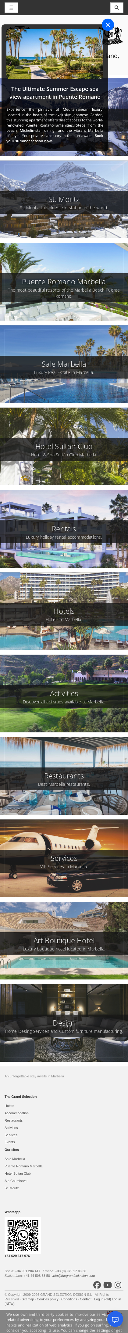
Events (10, 1142)
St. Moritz (12, 1188)
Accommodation (17, 1113)
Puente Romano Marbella (24, 1166)
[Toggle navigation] (117, 7)
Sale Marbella (15, 1159)
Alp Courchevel (16, 1181)
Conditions (69, 1299)
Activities (11, 1128)
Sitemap (28, 1299)
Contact (86, 1299)
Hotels (9, 1106)
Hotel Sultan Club (18, 1173)
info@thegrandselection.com (73, 1275)
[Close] (108, 25)
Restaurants (14, 1120)
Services (11, 1135)
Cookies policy (48, 1299)
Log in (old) (103, 1299)
